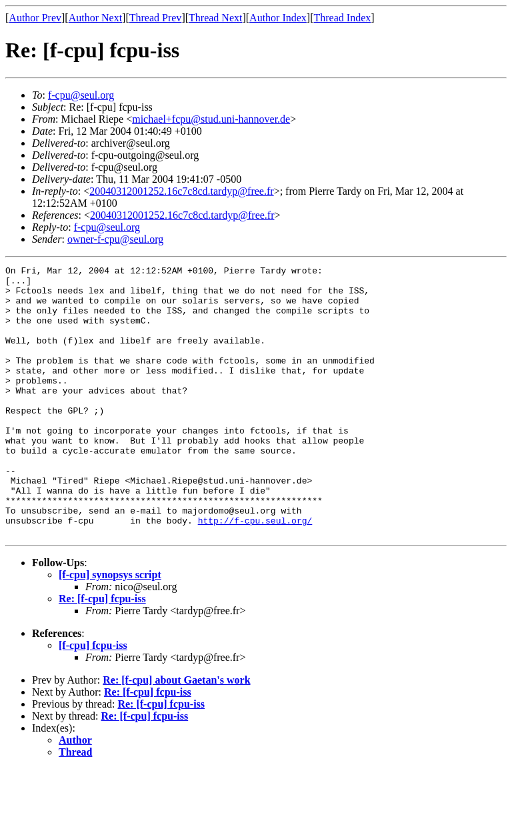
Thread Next (215, 17)
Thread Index (342, 17)
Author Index (278, 17)
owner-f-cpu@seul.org (115, 239)
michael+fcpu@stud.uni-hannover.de (211, 119)
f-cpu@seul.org (81, 95)
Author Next (95, 17)
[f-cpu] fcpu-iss (93, 699)
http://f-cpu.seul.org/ (255, 572)
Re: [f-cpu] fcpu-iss (102, 652)
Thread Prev (155, 17)
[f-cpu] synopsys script (110, 628)
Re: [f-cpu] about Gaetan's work (176, 734)
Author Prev (35, 17)
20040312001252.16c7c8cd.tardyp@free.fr (181, 191)
